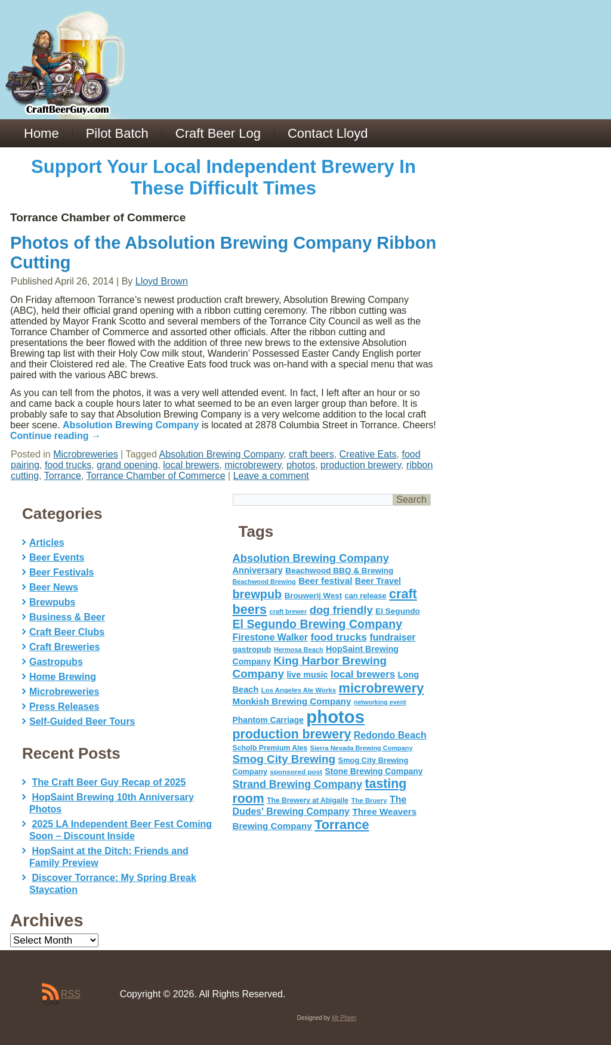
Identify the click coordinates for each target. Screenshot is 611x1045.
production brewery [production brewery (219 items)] (292, 734)
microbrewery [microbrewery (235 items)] (381, 688)
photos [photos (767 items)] (335, 716)
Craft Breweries (64, 647)
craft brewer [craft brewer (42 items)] (288, 611)
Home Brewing (62, 677)
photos (300, 465)
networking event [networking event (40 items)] (380, 702)
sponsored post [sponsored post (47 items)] (296, 771)
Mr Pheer (344, 1018)
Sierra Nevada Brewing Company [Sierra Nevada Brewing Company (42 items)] (361, 748)
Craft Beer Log (218, 133)
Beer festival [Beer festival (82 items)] (325, 581)
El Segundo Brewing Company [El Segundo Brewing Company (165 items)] (318, 623)
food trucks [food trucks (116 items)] (338, 637)
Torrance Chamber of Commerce (156, 476)
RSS (71, 994)
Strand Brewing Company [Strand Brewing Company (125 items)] (298, 784)
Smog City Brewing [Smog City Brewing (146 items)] (284, 759)
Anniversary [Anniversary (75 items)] (258, 570)
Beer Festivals (61, 572)
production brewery (360, 465)
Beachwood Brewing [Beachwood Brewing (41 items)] (264, 581)
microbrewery (252, 465)
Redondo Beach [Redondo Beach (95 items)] (390, 734)
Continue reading (55, 436)
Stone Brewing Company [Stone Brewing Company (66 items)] (373, 771)
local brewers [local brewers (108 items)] (363, 674)
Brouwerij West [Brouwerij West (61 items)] (313, 595)
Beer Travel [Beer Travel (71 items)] (378, 581)
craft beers (311, 454)
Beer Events (57, 557)
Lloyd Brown (161, 281)
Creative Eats (368, 454)
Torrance (62, 476)
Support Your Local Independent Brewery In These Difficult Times (223, 177)
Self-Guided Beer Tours (82, 721)
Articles (46, 542)
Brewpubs (52, 602)
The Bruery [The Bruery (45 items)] (369, 800)
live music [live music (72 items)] (307, 674)
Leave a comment (271, 476)
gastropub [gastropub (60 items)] (252, 649)
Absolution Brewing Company (131, 425)
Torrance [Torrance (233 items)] (341, 824)
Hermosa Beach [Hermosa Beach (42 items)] (298, 649)
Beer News (53, 587)
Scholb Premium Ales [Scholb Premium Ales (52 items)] (270, 748)
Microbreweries (85, 454)
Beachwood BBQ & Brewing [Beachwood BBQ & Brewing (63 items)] (339, 570)
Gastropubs (56, 662)
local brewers (191, 465)
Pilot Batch (117, 133)
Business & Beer (67, 617)
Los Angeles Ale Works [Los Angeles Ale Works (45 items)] (298, 690)
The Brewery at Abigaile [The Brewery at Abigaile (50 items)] (307, 800)
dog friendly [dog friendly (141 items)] (341, 610)
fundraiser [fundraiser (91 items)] (392, 637)
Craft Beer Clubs (66, 632)
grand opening (127, 465)
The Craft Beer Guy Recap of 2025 (109, 782)
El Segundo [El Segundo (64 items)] (397, 611)
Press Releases (64, 706)
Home (41, 133)
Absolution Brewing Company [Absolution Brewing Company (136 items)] (311, 558)
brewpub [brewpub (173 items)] (257, 594)
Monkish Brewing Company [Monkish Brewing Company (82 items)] (292, 701)
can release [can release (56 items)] (366, 595)
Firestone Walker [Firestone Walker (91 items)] (270, 637)
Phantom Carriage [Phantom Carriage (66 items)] (268, 720)
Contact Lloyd (328, 133)
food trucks (68, 465)
